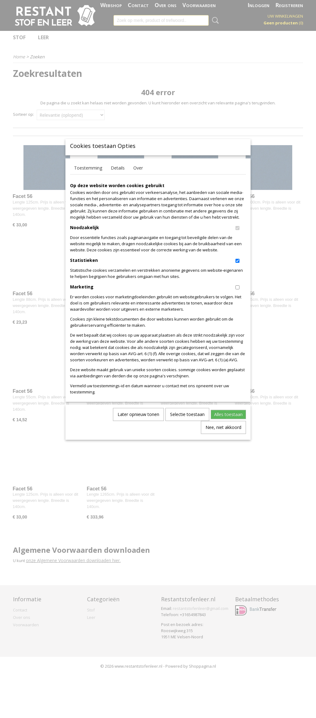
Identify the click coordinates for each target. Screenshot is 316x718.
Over (138, 178)
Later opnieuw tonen (138, 424)
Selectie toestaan (187, 424)
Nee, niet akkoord (223, 437)
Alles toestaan (228, 424)
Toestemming (88, 178)
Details (118, 178)
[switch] (237, 238)
